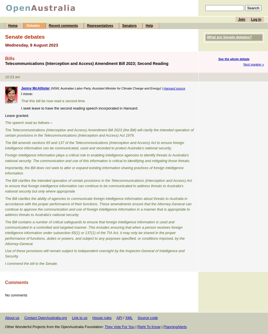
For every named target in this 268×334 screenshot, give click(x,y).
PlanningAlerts (175, 327)
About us (12, 318)
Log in (256, 19)
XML (129, 318)
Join (241, 19)
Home (12, 26)
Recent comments (63, 26)
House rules (101, 318)
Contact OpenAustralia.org (45, 318)
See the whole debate (234, 59)
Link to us (79, 318)
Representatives (100, 26)
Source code (148, 318)
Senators (129, 26)
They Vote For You (119, 327)
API (119, 318)
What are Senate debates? (229, 37)
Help (149, 26)
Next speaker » (253, 64)
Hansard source (174, 88)
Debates (33, 26)
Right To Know (149, 327)
